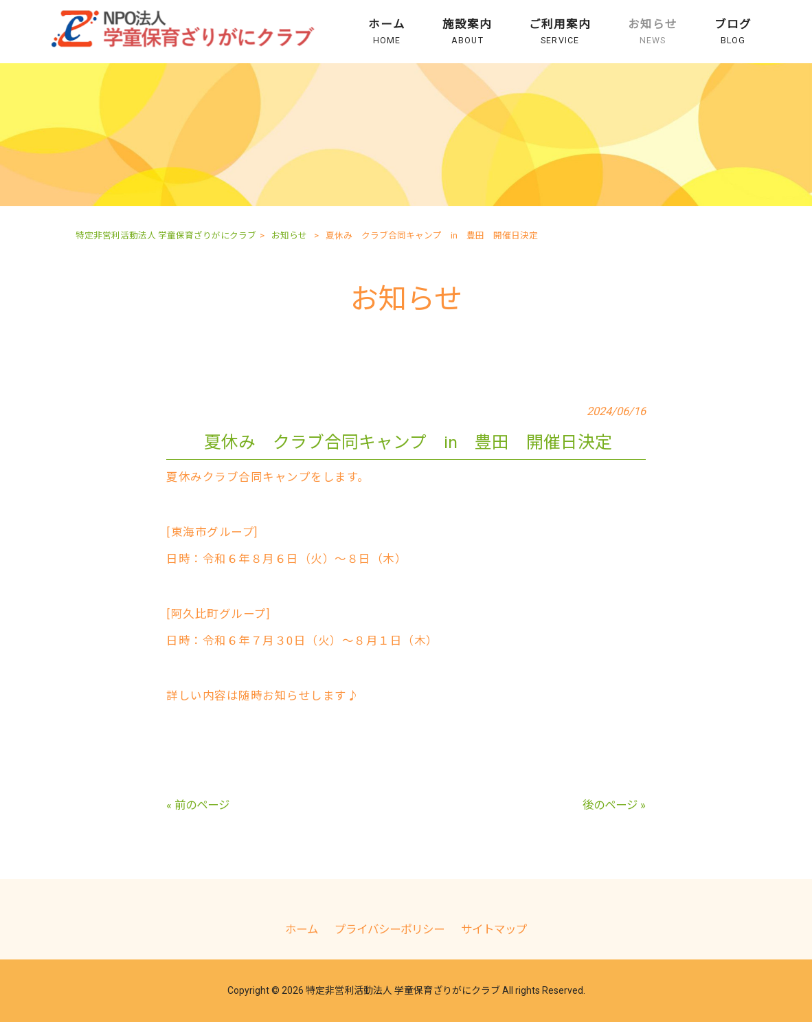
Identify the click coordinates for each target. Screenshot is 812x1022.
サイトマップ (494, 929)
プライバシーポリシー (389, 929)
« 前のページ (197, 805)
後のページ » (614, 805)
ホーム (301, 929)
